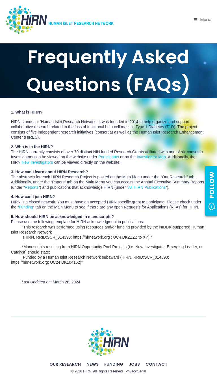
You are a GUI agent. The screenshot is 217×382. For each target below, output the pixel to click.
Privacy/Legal (135, 371)
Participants (108, 157)
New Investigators (37, 162)
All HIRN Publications (147, 187)
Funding (26, 207)
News (92, 364)
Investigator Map (151, 157)
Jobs (134, 364)
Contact (157, 364)
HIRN (87, 371)
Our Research (65, 364)
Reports (32, 187)
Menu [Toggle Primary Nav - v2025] (202, 20)
